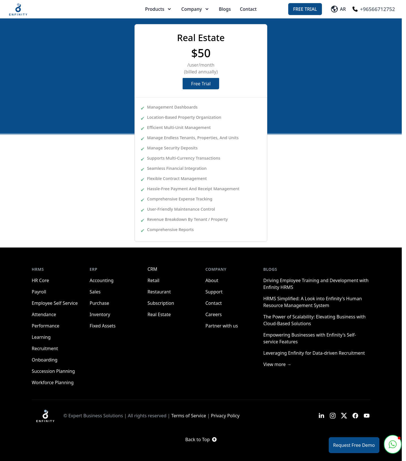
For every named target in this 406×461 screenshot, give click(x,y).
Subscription (161, 303)
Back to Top (201, 439)
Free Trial (305, 9)
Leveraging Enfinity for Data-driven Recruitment (314, 353)
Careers (214, 314)
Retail (153, 280)
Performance (45, 326)
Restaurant (159, 292)
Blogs (225, 9)
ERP (94, 269)
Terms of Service (188, 416)
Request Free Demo (354, 445)
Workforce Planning (53, 382)
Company (195, 9)
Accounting (102, 280)
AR (338, 9)
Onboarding (44, 360)
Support (214, 292)
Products (158, 9)
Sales (95, 292)
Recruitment (45, 348)
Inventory (100, 314)
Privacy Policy (225, 416)
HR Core (40, 280)
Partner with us (222, 326)
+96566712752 (373, 9)
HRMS (38, 269)
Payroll (39, 292)
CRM (152, 269)
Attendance (44, 314)
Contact (248, 9)
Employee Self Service (55, 303)
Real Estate (159, 314)
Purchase (99, 303)
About (212, 280)
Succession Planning (53, 371)
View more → (277, 364)
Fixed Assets (103, 326)
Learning (41, 337)
